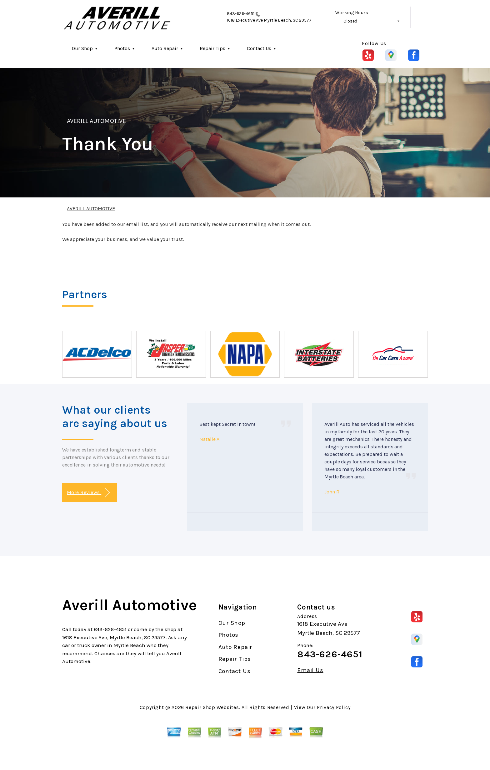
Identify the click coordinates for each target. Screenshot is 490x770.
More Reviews (88, 492)
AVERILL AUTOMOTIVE (96, 121)
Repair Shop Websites (212, 707)
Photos (122, 48)
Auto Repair (165, 48)
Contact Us (259, 48)
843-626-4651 (241, 13)
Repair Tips (212, 48)
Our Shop (82, 48)
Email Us (310, 670)
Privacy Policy (333, 707)
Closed (350, 21)
